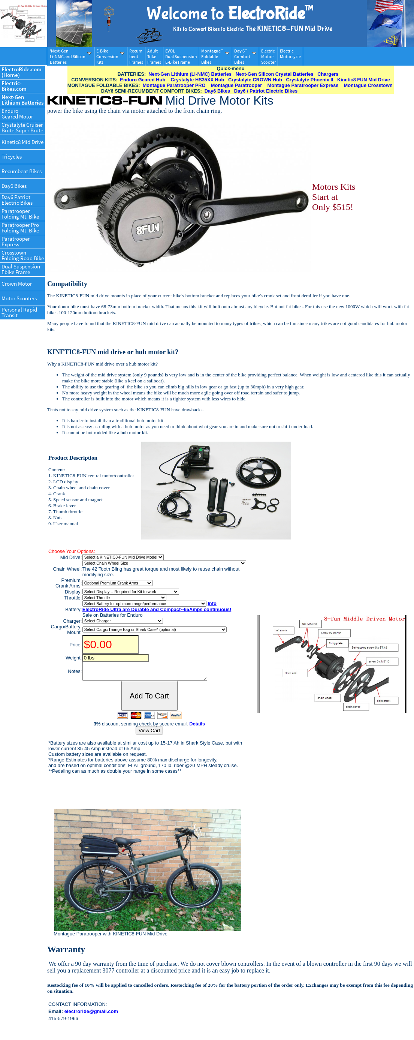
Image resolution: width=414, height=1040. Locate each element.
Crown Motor (16, 283)
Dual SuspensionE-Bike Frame (181, 56)
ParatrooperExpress (15, 241)
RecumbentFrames (136, 56)
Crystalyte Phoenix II (309, 79)
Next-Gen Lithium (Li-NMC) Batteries (190, 74)
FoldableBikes (215, 56)
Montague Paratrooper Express (303, 85)
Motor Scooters (19, 298)
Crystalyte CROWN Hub (255, 79)
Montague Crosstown (368, 85)
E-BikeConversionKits (110, 56)
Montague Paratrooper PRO (174, 85)
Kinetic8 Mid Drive (22, 141)
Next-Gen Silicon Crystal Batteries (275, 74)
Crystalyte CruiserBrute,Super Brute (22, 127)
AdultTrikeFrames (154, 56)
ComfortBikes (245, 56)
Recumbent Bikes (21, 171)
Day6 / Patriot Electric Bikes (265, 91)
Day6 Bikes (14, 185)
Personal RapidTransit (19, 312)
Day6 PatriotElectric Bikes (17, 199)
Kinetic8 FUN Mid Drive (363, 79)
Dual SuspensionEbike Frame (20, 269)
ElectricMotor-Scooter (268, 56)
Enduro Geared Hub (142, 79)
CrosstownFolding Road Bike (22, 255)
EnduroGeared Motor (17, 113)
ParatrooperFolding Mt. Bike (20, 213)
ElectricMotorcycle (290, 56)
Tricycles (11, 156)
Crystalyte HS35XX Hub (197, 79)
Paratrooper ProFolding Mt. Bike (20, 227)
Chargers (327, 74)
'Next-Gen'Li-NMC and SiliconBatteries (70, 56)
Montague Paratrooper (236, 85)
